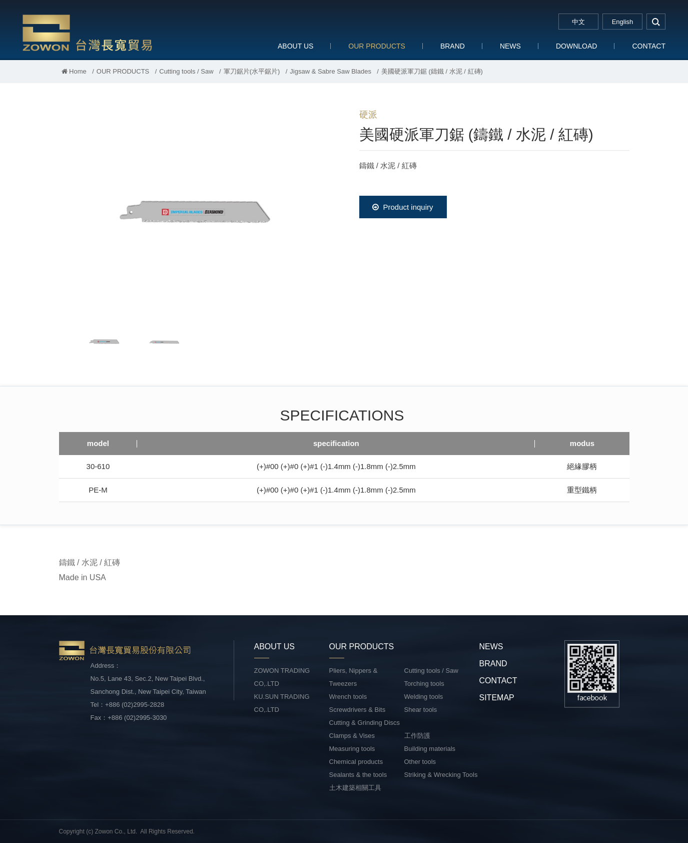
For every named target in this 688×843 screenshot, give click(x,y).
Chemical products (356, 761)
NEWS (510, 46)
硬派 (368, 115)
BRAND (452, 46)
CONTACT (648, 46)
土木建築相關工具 (355, 787)
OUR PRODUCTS (376, 46)
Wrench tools (348, 696)
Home (74, 71)
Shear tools (420, 709)
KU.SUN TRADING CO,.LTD (282, 703)
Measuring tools (352, 748)
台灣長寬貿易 (88, 32)
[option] (194, 208)
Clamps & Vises (352, 735)
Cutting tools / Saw (186, 71)
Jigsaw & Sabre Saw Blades (330, 71)
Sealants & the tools (358, 774)
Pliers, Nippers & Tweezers (353, 677)
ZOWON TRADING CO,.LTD (282, 677)
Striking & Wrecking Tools (441, 774)
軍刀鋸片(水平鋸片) (252, 71)
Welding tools (423, 696)
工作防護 (417, 735)
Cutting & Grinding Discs (364, 722)
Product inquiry (402, 207)
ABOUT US (295, 46)
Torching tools (424, 683)
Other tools (420, 761)
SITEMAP (496, 697)
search (655, 22)
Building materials (430, 748)
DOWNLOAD (576, 46)
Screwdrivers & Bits (357, 709)
